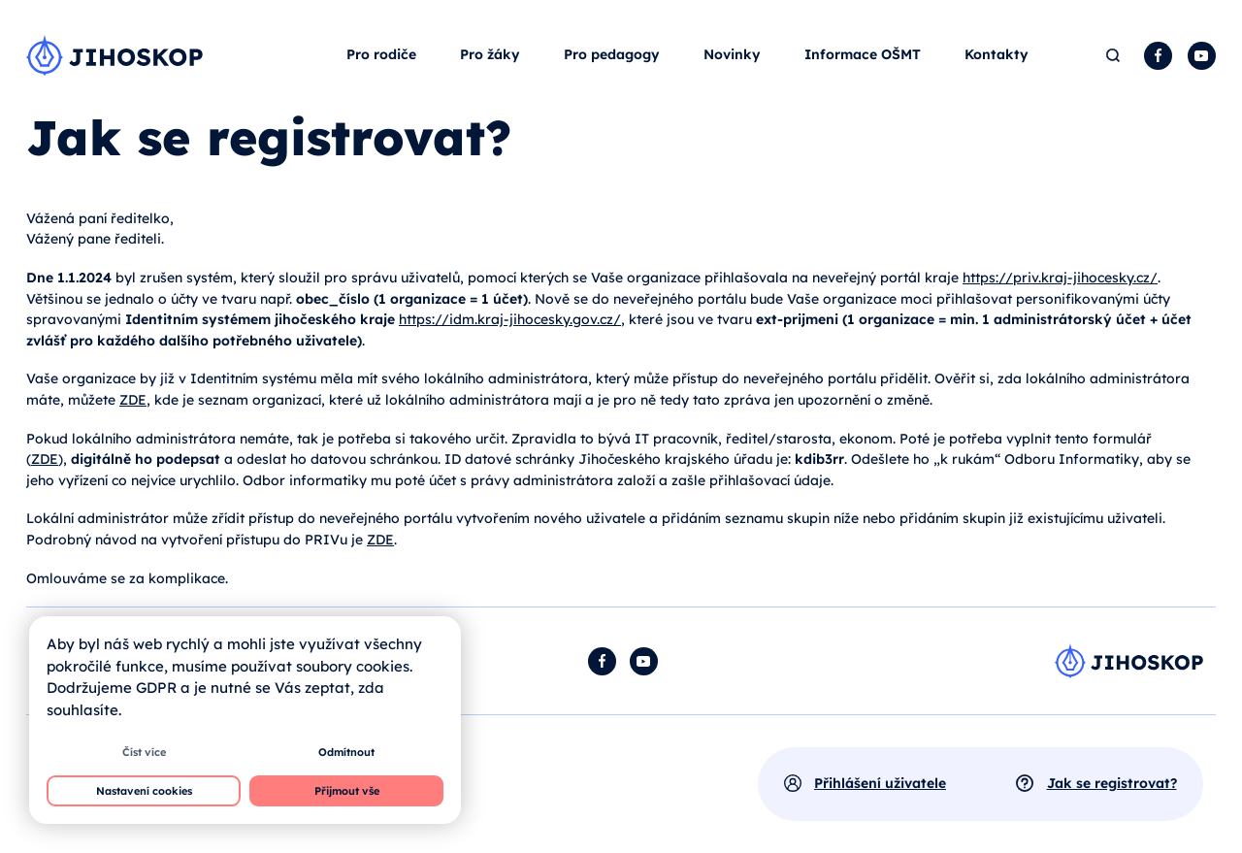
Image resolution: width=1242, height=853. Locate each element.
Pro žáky (490, 54)
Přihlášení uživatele (880, 783)
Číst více (144, 752)
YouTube (1202, 56)
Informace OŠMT (862, 54)
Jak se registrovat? (1112, 783)
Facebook (1158, 56)
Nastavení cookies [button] (144, 791)
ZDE (133, 400)
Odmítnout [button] (346, 752)
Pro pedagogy (612, 54)
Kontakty (996, 54)
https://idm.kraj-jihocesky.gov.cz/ (510, 319)
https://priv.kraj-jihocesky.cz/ (1060, 277)
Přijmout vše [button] (346, 791)
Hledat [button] (1113, 56)
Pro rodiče (381, 54)
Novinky (732, 54)
